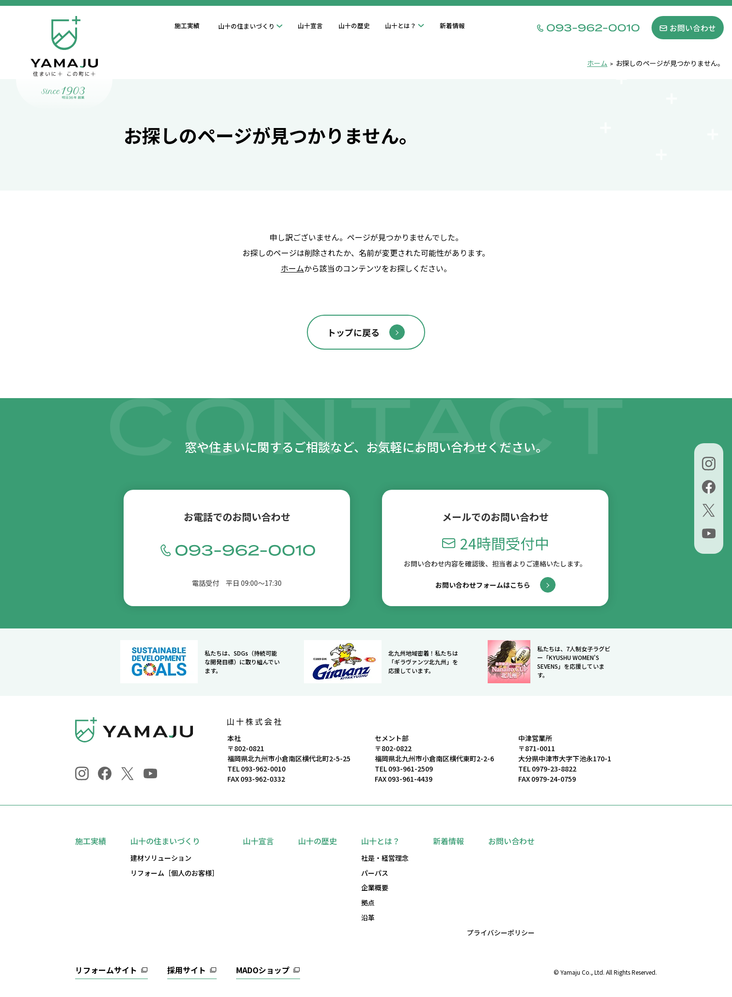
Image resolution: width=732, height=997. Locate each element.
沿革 (368, 917)
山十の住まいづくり (246, 26)
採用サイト (186, 971)
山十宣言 (310, 25)
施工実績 (187, 25)
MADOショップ (262, 971)
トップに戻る (353, 332)
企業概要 (374, 887)
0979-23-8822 (554, 768)
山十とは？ (400, 25)
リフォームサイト (106, 971)
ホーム (292, 268)
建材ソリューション (160, 858)
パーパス (374, 873)
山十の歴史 (354, 25)
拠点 (368, 902)
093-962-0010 (263, 768)
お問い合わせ (511, 841)
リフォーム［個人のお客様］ (174, 873)
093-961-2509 (410, 768)
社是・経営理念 (385, 858)
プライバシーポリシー (501, 932)
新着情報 (452, 25)
